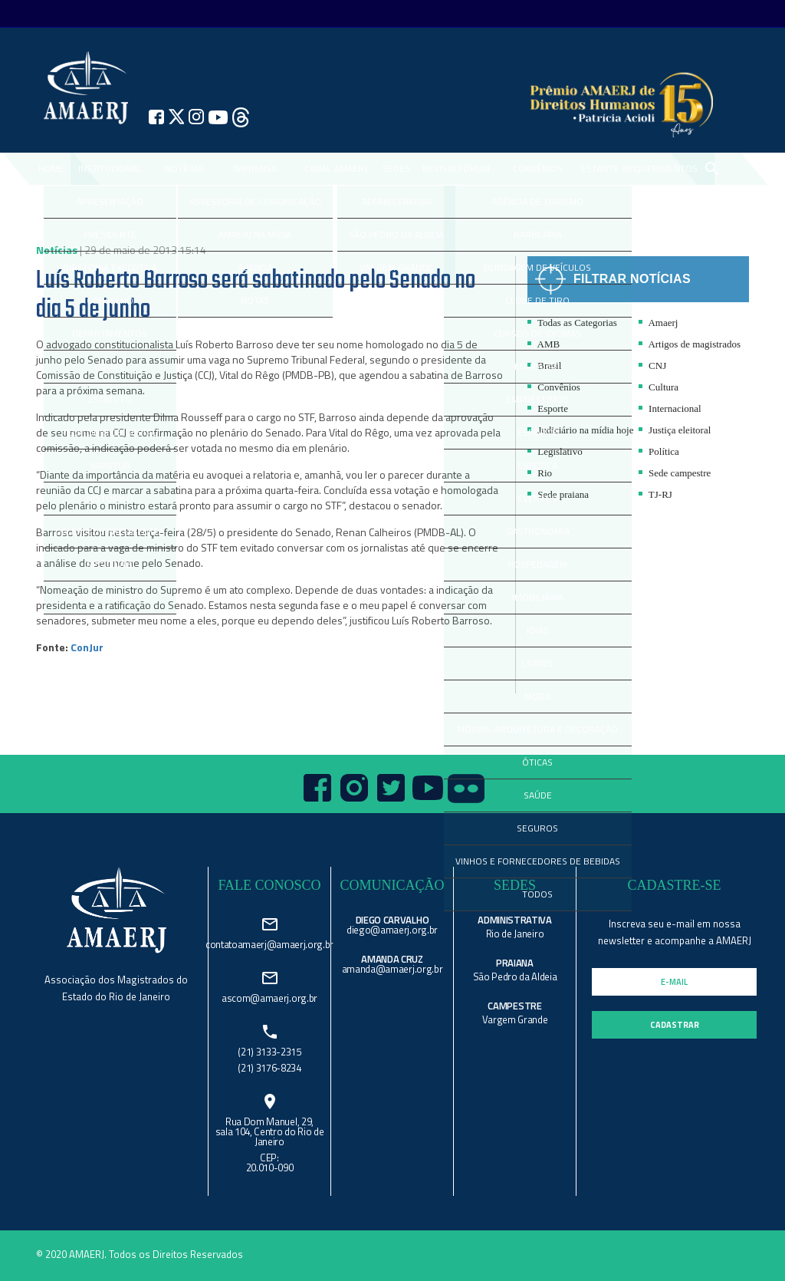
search (711, 169)
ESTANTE (600, 168)
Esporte (547, 408)
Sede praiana (558, 494)
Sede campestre (675, 473)
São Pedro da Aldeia (515, 976)
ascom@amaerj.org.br (269, 996)
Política (659, 451)
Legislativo (555, 451)
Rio (539, 473)
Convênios (553, 387)
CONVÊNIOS (538, 168)
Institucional (110, 168)
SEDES (396, 168)
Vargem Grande (515, 1019)
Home (51, 168)
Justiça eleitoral (675, 430)
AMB (543, 344)
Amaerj (658, 323)
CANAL (317, 168)
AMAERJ (350, 168)
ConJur (87, 647)
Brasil (544, 365)
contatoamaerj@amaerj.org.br (269, 943)
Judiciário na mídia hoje (580, 430)
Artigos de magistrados (690, 344)
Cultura (658, 387)
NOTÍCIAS (184, 168)
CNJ (652, 365)
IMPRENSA (255, 168)
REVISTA (439, 168)
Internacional (670, 408)
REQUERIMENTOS (660, 168)
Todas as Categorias (572, 323)
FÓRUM (474, 168)
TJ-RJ (655, 494)
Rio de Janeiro (515, 933)
